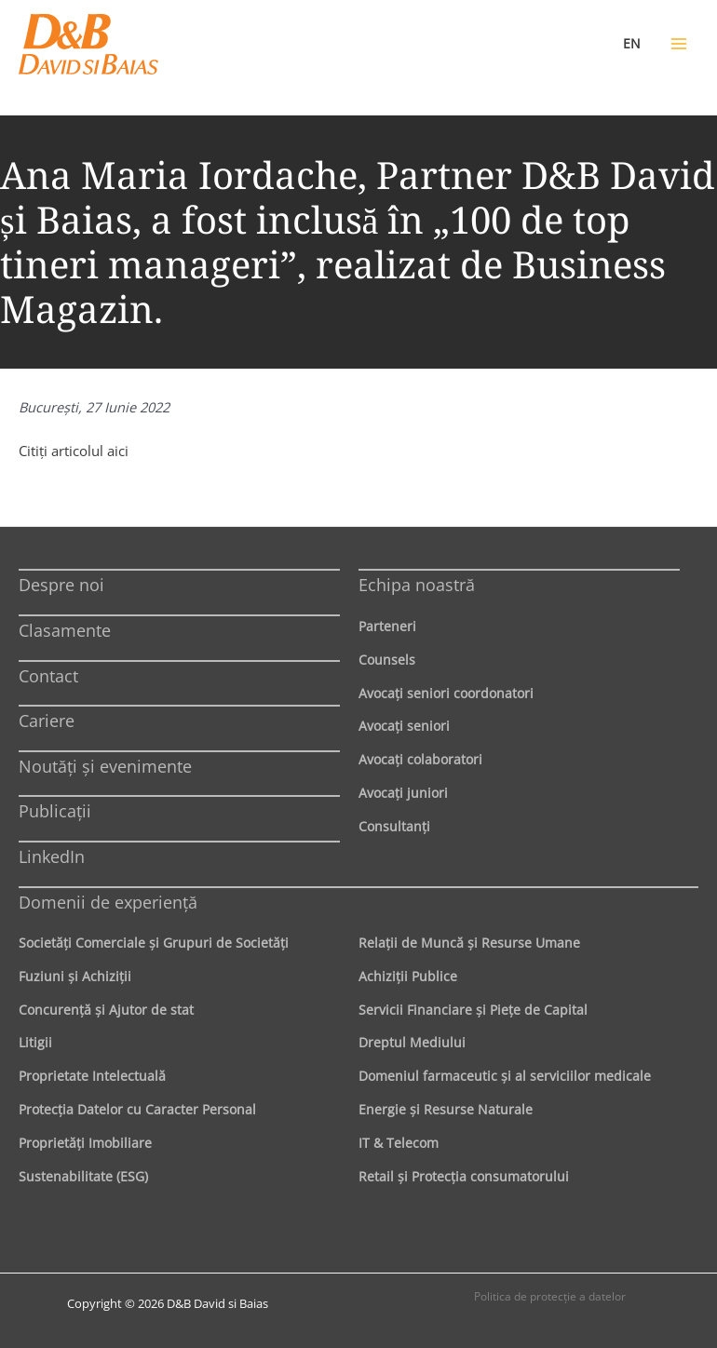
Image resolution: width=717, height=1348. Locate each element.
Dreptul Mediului (412, 1042)
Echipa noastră (416, 584)
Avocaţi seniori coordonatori (446, 693)
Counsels (386, 659)
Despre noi (61, 584)
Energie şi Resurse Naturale (445, 1109)
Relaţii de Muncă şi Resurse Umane (469, 942)
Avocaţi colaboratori (420, 759)
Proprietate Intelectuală (92, 1076)
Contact (48, 676)
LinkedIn (52, 856)
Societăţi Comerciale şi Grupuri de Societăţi (154, 942)
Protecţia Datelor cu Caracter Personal (137, 1109)
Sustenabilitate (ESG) (83, 1176)
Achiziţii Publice (407, 976)
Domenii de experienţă (108, 902)
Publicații (55, 811)
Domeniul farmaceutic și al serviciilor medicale (504, 1076)
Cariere (46, 720)
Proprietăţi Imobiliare (85, 1143)
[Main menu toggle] (678, 43)
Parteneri (387, 626)
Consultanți (394, 826)
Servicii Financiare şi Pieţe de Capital (473, 1009)
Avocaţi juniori (403, 793)
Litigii (35, 1042)
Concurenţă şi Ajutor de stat (106, 1009)
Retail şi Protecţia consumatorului (463, 1176)
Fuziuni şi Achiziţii (75, 976)
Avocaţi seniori (404, 726)
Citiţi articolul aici (74, 450)
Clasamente (65, 630)
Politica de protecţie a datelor (550, 1296)
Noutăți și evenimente (105, 766)
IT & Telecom (398, 1143)
